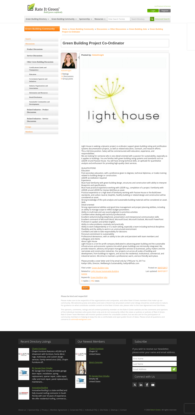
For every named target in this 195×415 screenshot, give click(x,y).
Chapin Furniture (39, 348)
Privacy (45, 410)
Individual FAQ (91, 410)
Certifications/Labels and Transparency (37, 68)
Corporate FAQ (76, 410)
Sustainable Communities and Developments (39, 103)
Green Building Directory (36, 19)
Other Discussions (118, 29)
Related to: (100, 272)
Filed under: (95, 267)
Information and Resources (38, 93)
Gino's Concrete (95, 362)
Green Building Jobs (138, 29)
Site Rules (104, 410)
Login (153, 10)
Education (32, 74)
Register (164, 10)
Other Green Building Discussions (40, 62)
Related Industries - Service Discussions (37, 120)
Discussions (102, 29)
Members (29, 132)
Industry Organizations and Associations (38, 87)
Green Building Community (62, 19)
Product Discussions (35, 49)
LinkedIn (191, 39)
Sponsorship (84, 19)
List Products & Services (162, 6)
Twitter (191, 33)
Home (64, 29)
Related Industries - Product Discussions (37, 111)
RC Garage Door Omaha (42, 368)
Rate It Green (155, 410)
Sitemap (114, 410)
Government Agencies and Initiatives (38, 80)
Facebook (191, 27)
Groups (28, 127)
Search (28, 39)
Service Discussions (34, 56)
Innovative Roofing (40, 387)
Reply (85, 288)
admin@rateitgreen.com (81, 319)
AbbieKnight (66, 70)
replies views (90, 281)
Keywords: (94, 277)
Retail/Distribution (35, 97)
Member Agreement (58, 410)
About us (22, 410)
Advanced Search (162, 19)
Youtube (191, 46)
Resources (99, 19)
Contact (123, 410)
